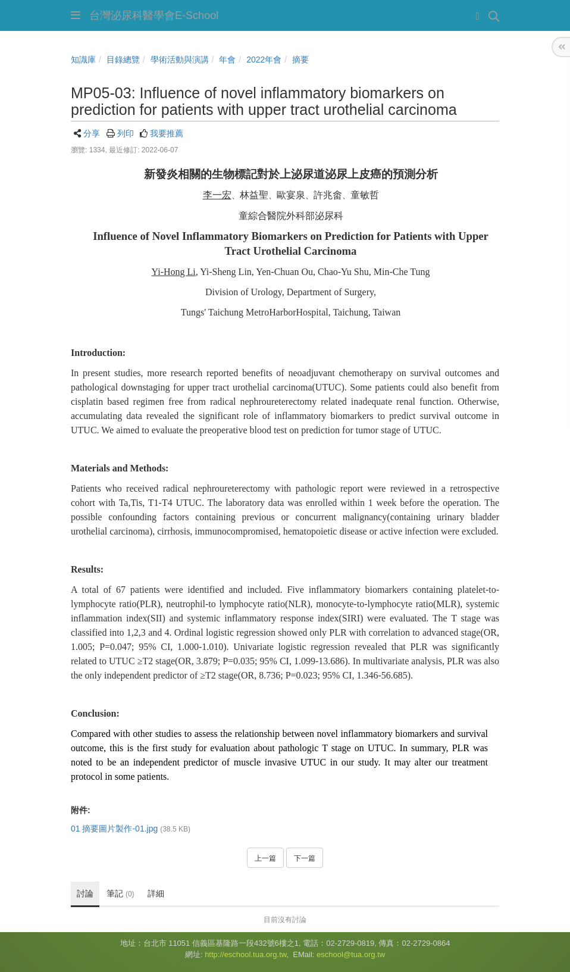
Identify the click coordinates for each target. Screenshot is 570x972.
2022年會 (263, 59)
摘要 (300, 59)
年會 (227, 59)
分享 (91, 133)
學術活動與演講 (180, 59)
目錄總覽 (123, 59)
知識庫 (83, 59)
